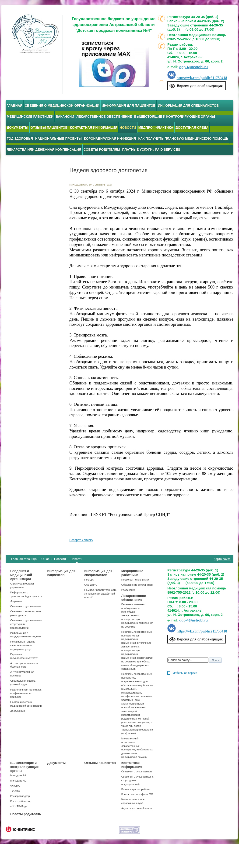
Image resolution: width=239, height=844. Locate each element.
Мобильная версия (184, 673)
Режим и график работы (135, 789)
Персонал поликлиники (135, 579)
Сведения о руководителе (25, 606)
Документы (17, 127)
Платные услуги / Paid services (151, 149)
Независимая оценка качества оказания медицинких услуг (22, 645)
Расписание (128, 589)
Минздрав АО (18, 780)
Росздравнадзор (20, 796)
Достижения (17, 710)
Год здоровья (20, 138)
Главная (14, 105)
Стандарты (90, 584)
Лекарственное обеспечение (104, 116)
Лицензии (16, 601)
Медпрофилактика (155, 127)
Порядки (89, 579)
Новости (60, 559)
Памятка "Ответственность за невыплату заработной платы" (100, 593)
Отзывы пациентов (49, 127)
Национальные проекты (58, 138)
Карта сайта (222, 559)
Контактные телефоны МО (137, 794)
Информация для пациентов (128, 105)
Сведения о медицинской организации (62, 105)
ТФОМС (15, 790)
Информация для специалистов (188, 105)
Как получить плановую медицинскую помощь (183, 138)
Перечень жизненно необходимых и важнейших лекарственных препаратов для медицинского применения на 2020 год (137, 615)
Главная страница (24, 559)
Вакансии (65, 116)
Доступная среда (192, 127)
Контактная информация (93, 127)
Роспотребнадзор (20, 801)
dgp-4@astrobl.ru (193, 67)
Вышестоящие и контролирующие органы (174, 116)
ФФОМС (15, 785)
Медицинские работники (30, 116)
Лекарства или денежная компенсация (44, 149)
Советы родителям (102, 149)
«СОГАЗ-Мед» (18, 806)
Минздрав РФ (18, 775)
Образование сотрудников (137, 584)
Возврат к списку (81, 540)
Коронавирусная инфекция (110, 138)
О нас (45, 559)
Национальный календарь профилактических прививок (26, 693)
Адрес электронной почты (136, 808)
